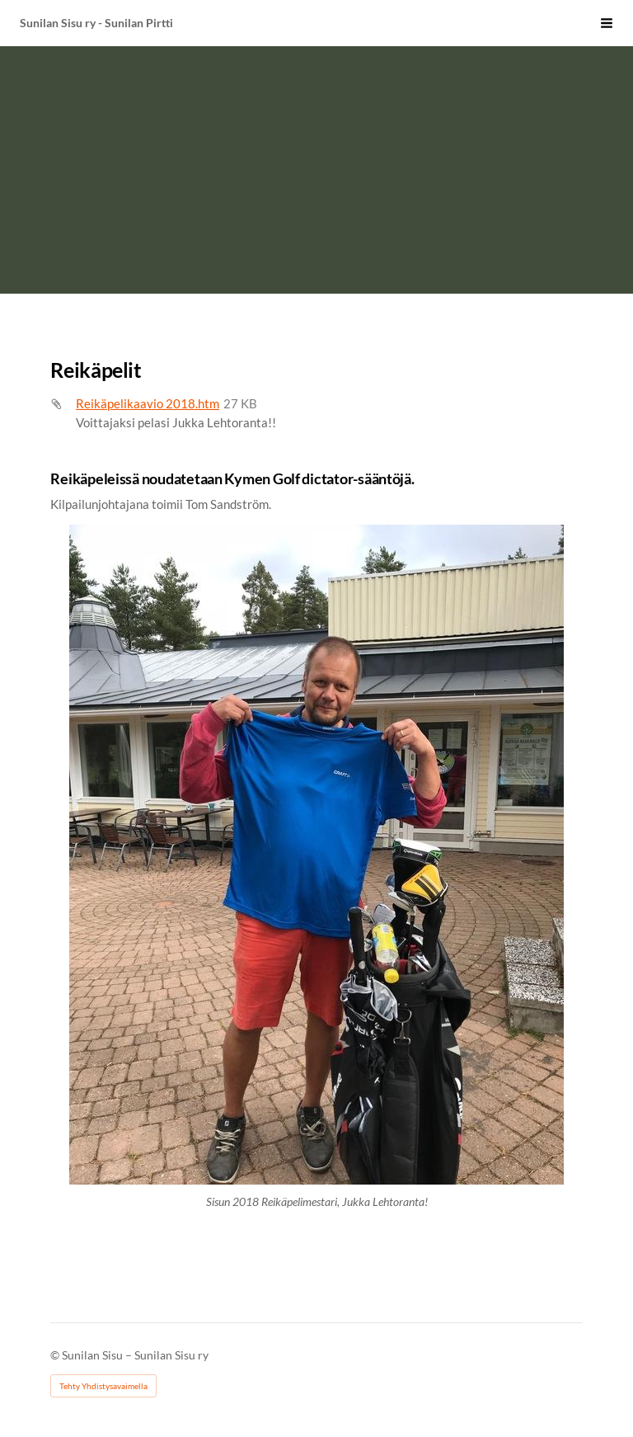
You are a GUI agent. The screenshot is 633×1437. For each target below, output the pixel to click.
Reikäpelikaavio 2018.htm (147, 403)
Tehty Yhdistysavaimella (103, 1386)
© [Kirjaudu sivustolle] (56, 1355)
